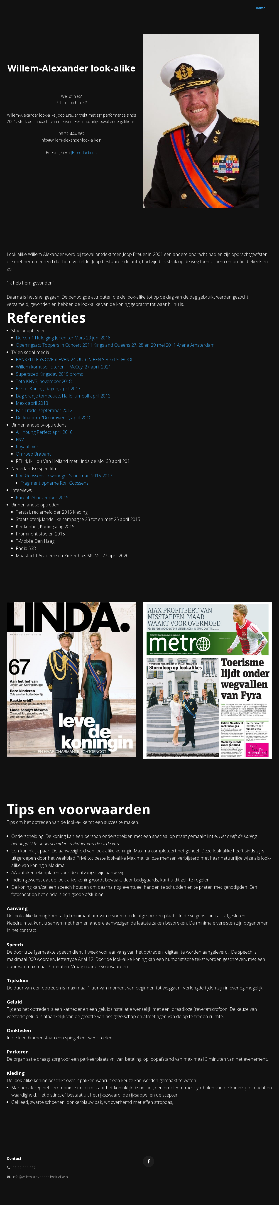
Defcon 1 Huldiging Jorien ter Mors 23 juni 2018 (63, 338)
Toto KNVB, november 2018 (44, 381)
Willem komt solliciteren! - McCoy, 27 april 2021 (63, 367)
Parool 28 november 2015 (42, 497)
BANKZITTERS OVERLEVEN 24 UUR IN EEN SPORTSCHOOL (74, 359)
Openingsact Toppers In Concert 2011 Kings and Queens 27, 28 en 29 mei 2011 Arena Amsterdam (115, 345)
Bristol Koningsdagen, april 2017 (48, 388)
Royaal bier (27, 447)
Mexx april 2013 (32, 403)
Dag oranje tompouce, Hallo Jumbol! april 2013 (63, 396)
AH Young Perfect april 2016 (44, 432)
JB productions (84, 152)
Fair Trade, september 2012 (44, 410)
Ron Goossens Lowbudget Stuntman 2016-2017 (64, 476)
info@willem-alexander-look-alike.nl (40, 1176)
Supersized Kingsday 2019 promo (49, 374)
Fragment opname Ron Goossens (54, 483)
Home (260, 8)
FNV (20, 439)
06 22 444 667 (24, 1167)
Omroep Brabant (33, 454)
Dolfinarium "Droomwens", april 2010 (53, 418)
